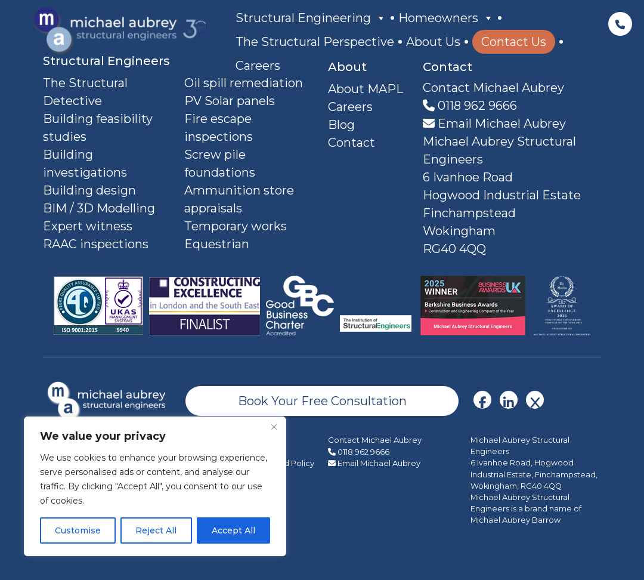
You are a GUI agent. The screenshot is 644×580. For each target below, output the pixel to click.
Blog (341, 125)
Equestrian (216, 244)
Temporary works (235, 226)
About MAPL (365, 89)
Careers (258, 65)
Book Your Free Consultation (322, 401)
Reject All (156, 530)
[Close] (274, 426)
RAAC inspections (95, 244)
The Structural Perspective (315, 42)
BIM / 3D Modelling (99, 208)
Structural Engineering (311, 18)
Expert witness (87, 226)
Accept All (233, 530)
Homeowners (446, 18)
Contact (351, 142)
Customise (78, 530)
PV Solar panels (229, 101)
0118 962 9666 (470, 105)
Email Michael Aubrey (494, 123)
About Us (433, 42)
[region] (155, 486)
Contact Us (513, 42)
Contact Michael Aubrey (375, 440)
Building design (89, 190)
